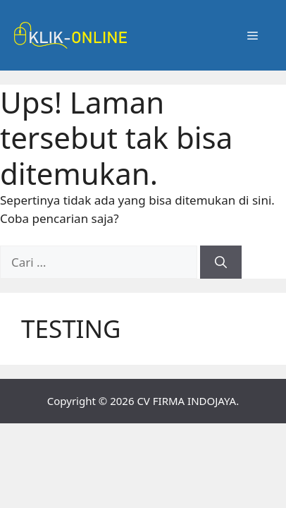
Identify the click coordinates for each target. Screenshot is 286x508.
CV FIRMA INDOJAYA (186, 401)
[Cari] (221, 262)
